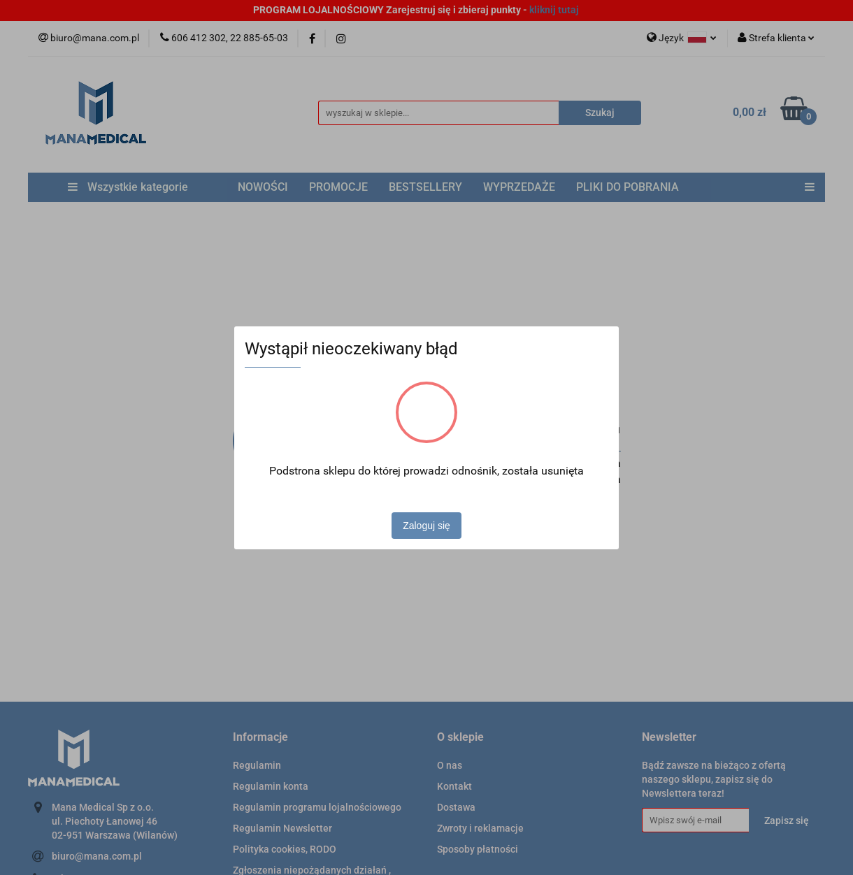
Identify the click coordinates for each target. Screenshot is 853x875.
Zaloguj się (426, 525)
